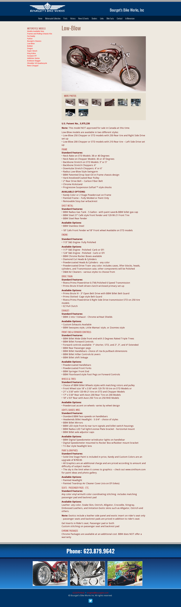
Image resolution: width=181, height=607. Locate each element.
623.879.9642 (99, 551)
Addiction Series (33, 58)
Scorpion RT (32, 56)
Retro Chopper (32, 66)
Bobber (30, 46)
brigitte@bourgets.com (97, 592)
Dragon (30, 48)
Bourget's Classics (34, 41)
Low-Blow (31, 44)
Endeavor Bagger (34, 61)
